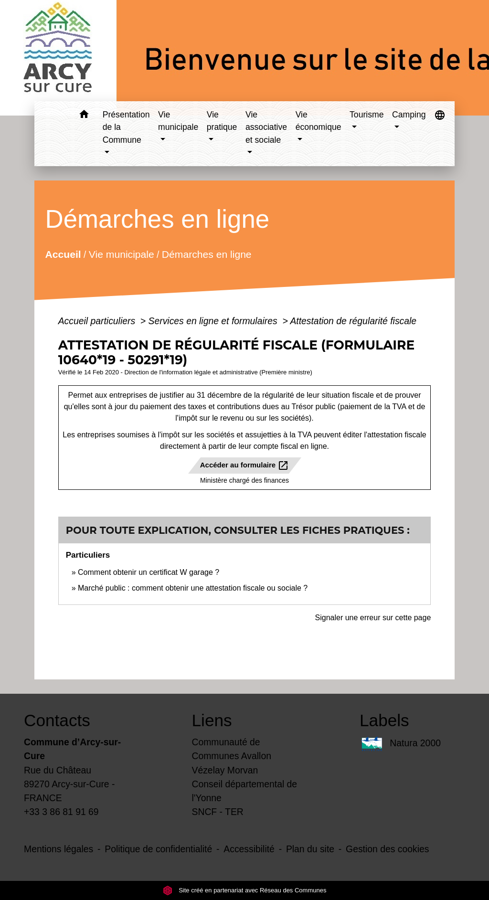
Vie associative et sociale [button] (266, 127)
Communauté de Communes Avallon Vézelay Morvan (231, 756)
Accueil (63, 253)
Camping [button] (408, 114)
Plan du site (310, 849)
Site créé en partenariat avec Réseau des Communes (245, 890)
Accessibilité (249, 849)
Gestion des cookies (387, 849)
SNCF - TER (218, 811)
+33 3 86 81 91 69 (61, 811)
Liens (212, 720)
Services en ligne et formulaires (214, 321)
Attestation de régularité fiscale (353, 321)
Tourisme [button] (366, 114)
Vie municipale (121, 253)
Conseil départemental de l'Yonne (245, 791)
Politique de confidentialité (158, 849)
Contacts (57, 720)
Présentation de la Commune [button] (126, 127)
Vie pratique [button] (222, 121)
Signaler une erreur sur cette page (373, 618)
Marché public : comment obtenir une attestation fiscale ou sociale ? (193, 588)
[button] (84, 115)
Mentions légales (58, 849)
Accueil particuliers (98, 321)
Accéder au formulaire (244, 465)
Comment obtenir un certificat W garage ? (148, 572)
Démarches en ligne (207, 253)
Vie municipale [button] (178, 121)
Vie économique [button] (318, 121)
